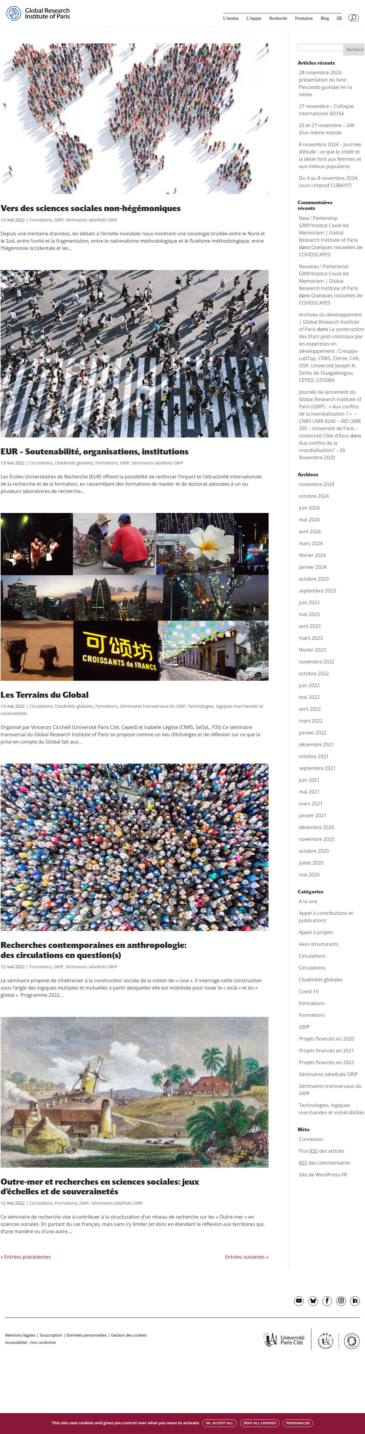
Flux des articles (321, 1151)
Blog (325, 18)
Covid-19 (309, 991)
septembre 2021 (317, 768)
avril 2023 (310, 626)
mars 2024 (311, 543)
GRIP (58, 220)
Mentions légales (20, 1335)
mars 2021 (311, 803)
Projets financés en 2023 (326, 1062)
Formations (40, 220)
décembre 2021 (316, 744)
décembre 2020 (316, 827)
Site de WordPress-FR (323, 1174)
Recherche (278, 18)
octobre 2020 (314, 851)
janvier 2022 (312, 732)
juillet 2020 (311, 862)
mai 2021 (309, 791)
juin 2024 (309, 507)
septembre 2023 (317, 590)
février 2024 (312, 555)
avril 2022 (310, 709)
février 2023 (312, 649)
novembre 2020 (316, 839)
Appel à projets (316, 932)
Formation (304, 18)
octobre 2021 (314, 756)
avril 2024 (310, 531)
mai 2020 (309, 874)
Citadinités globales (74, 463)
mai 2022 (309, 697)
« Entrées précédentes (26, 1256)
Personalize (298, 1423)
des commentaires (324, 1162)
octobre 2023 (314, 578)
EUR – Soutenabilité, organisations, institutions (95, 451)
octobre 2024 (314, 496)
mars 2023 (311, 638)
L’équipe (253, 18)
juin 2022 (309, 685)
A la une (308, 901)
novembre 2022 (316, 661)
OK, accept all (219, 1423)
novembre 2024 (316, 484)
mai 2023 (309, 614)
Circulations (41, 463)
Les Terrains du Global (45, 695)
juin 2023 (309, 602)
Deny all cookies (259, 1423)
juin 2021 (309, 780)
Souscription (51, 1335)
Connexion (311, 1139)
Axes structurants (319, 944)
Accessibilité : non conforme (30, 1342)
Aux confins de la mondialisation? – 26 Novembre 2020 (322, 450)
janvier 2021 (312, 815)
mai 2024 (309, 519)
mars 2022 (311, 720)
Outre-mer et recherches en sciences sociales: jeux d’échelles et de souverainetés (100, 1186)
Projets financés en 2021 (326, 1050)
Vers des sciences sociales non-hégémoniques (91, 208)
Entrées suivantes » (246, 1256)
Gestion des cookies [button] (129, 1335)
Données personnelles (86, 1335)
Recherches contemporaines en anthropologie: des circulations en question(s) (93, 950)
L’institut (231, 18)
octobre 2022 (314, 673)
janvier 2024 (312, 567)
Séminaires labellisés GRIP (91, 220)
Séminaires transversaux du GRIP (153, 706)
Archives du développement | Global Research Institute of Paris (330, 321)
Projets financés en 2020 (326, 1038)
